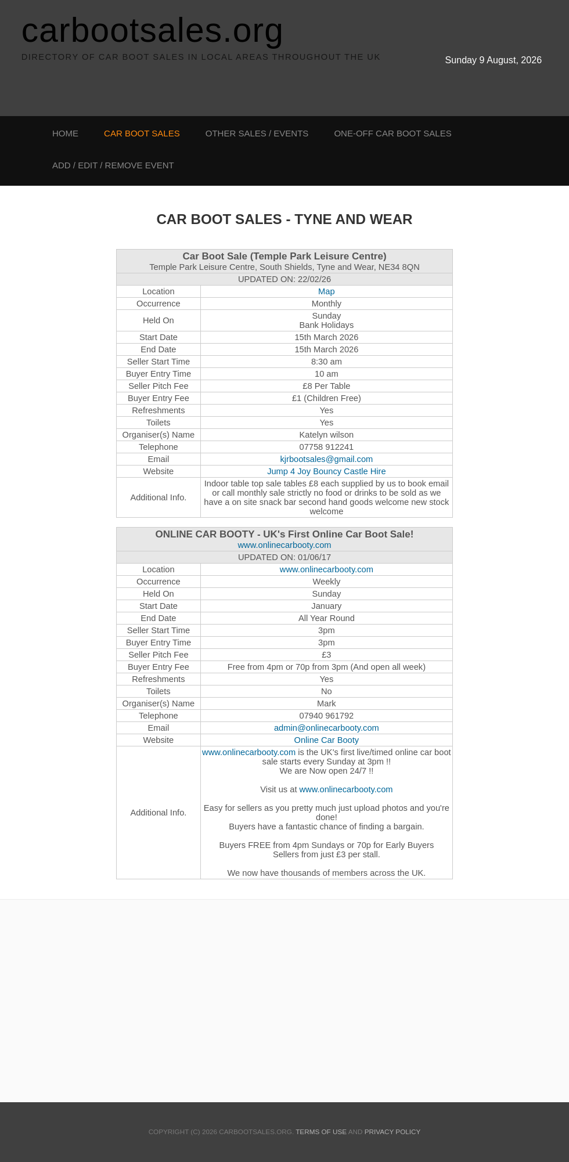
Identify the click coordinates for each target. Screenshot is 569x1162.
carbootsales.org (152, 30)
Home (65, 133)
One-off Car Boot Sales (392, 133)
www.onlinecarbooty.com (284, 545)
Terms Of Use (321, 1131)
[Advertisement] (46, 385)
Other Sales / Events (257, 133)
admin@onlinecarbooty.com (326, 727)
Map (326, 291)
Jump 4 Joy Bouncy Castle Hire (326, 471)
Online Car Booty (326, 740)
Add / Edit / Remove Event (113, 165)
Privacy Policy (393, 1131)
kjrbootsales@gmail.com (326, 459)
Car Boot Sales (142, 133)
